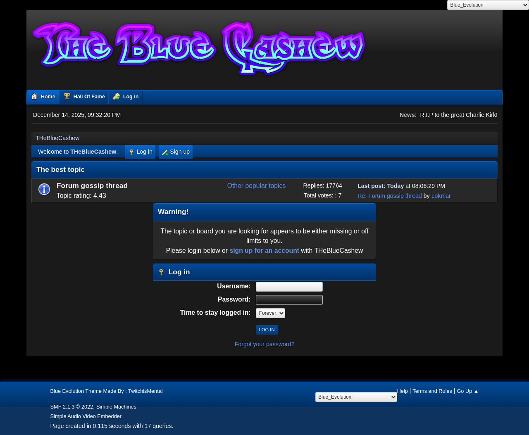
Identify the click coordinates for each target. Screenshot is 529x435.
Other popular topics (256, 185)
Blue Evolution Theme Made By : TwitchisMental (106, 391)
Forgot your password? (265, 344)
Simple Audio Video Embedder (86, 416)
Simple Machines (116, 407)
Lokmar (441, 196)
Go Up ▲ (468, 391)
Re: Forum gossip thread (389, 196)
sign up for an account (264, 250)
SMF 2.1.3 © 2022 (71, 407)
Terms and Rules (432, 391)
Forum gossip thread (92, 185)
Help (402, 391)
